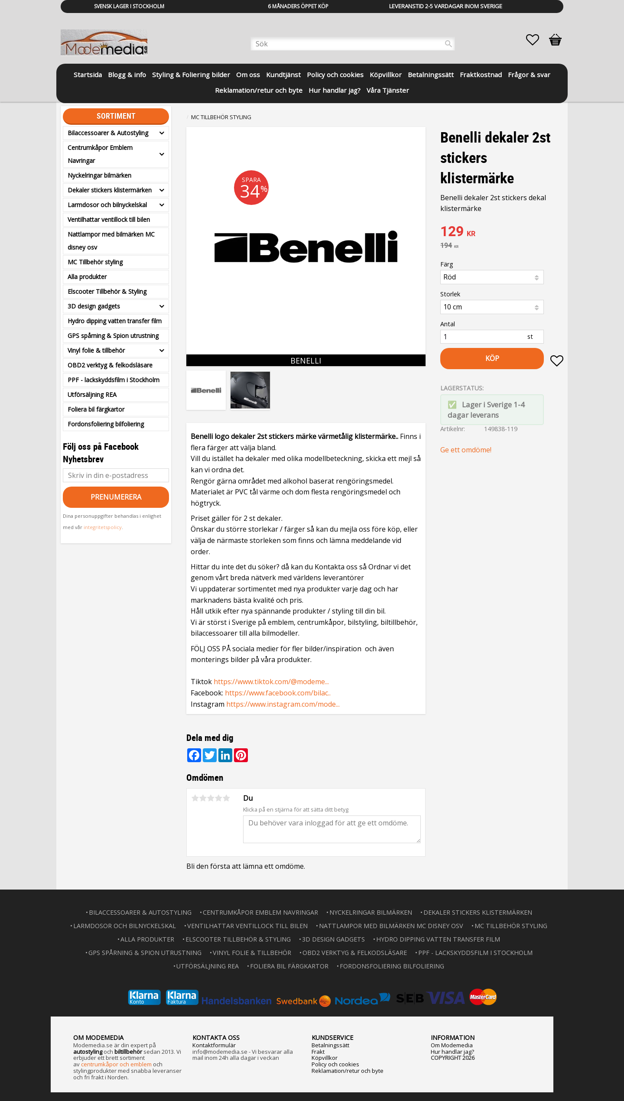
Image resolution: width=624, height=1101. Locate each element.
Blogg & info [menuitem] (127, 74)
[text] (501, 232)
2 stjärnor (203, 798)
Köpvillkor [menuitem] (386, 74)
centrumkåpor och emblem (116, 1064)
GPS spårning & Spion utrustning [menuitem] (113, 335)
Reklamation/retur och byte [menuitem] (258, 90)
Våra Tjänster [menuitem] (388, 90)
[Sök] (448, 43)
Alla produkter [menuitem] (87, 277)
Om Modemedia (452, 1045)
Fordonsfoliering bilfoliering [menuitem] (106, 424)
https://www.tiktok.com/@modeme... (271, 681)
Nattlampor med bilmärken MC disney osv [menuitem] (111, 240)
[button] (537, 39)
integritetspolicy (103, 527)
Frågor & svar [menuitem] (529, 74)
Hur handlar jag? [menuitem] (335, 90)
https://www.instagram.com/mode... (283, 704)
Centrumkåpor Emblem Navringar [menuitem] (100, 154)
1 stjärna (195, 798)
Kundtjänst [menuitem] (283, 74)
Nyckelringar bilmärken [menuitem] (99, 175)
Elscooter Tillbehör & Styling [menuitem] (107, 291)
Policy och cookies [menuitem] (335, 74)
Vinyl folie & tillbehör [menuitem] (96, 350)
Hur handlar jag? (452, 1052)
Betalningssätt (330, 1045)
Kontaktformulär (214, 1045)
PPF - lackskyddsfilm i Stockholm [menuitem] (113, 380)
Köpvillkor (325, 1058)
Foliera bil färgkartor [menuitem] (96, 409)
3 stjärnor (210, 798)
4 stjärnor (218, 798)
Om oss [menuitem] (248, 74)
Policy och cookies (335, 1064)
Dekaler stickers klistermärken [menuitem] (110, 190)
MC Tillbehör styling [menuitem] (95, 262)
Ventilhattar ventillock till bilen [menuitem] (109, 219)
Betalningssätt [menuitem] (431, 74)
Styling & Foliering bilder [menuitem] (191, 74)
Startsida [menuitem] (88, 74)
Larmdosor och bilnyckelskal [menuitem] (107, 205)
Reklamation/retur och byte (348, 1071)
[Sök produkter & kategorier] (352, 44)
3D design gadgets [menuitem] (94, 306)
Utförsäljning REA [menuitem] (92, 394)
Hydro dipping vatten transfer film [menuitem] (115, 321)
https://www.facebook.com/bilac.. (278, 693)
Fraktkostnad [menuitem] (481, 74)
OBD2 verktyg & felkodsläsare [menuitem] (110, 365)
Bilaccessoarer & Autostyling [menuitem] (108, 133)
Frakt (318, 1052)
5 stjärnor (226, 798)
